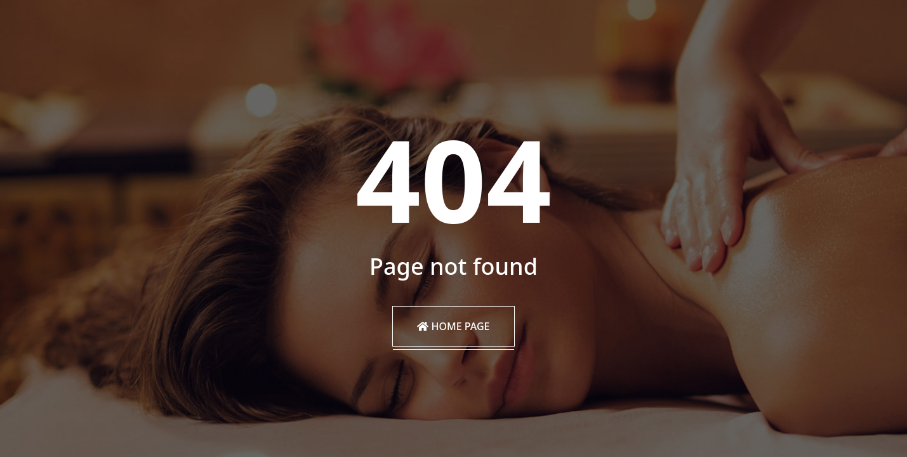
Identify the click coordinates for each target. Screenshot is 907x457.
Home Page (453, 326)
